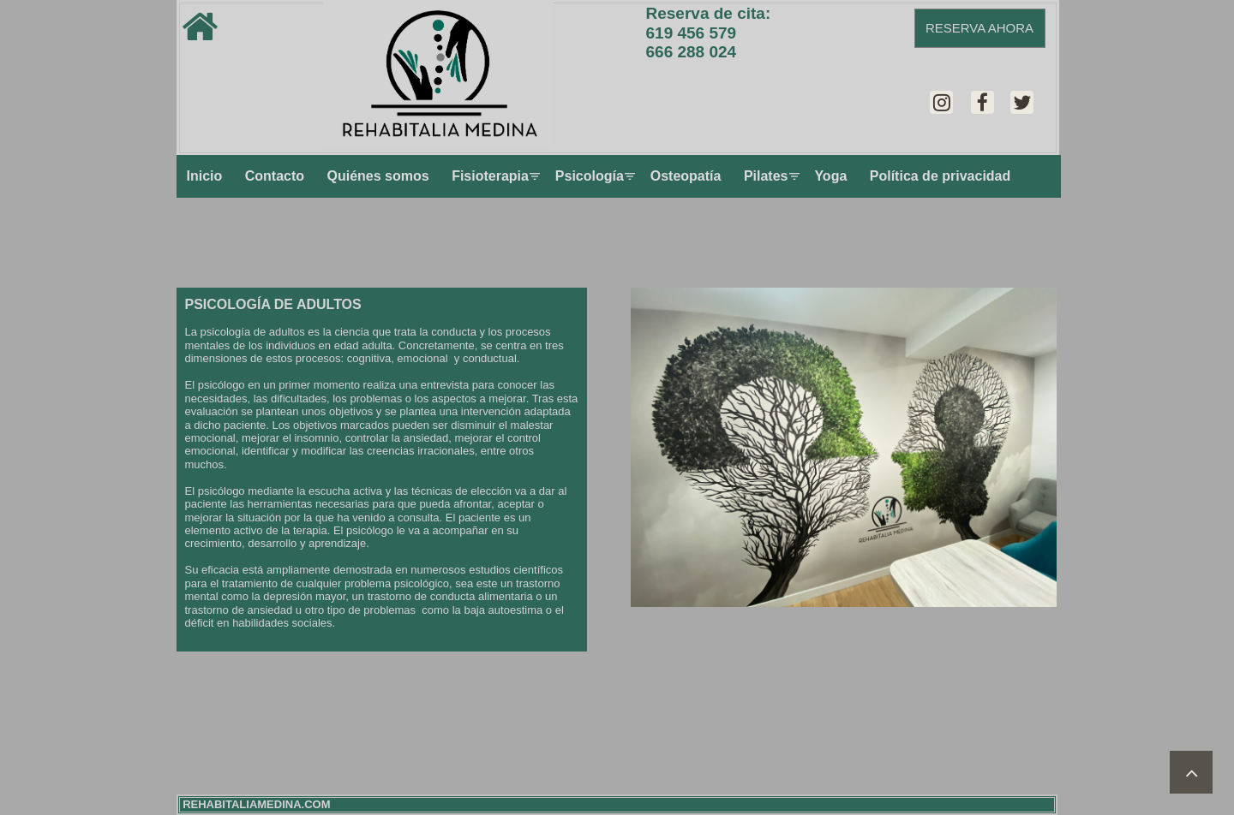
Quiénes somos (378, 176)
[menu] (619, 176)
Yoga (830, 176)
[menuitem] (204, 176)
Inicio (205, 176)
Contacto (274, 176)
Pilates (768, 176)
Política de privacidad (940, 176)
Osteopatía (686, 176)
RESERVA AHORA (979, 28)
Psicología (591, 176)
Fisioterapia (492, 176)
